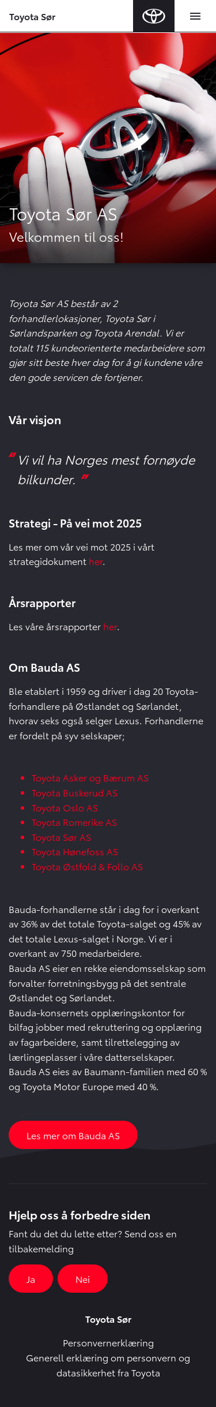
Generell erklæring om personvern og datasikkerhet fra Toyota (108, 1364)
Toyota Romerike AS (74, 821)
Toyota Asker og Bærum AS (90, 777)
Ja (30, 1278)
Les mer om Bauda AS (73, 1135)
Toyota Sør (32, 16)
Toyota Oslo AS (65, 807)
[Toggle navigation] (195, 16)
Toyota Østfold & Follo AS (87, 866)
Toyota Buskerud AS (75, 792)
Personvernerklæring (108, 1342)
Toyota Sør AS (61, 836)
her (96, 560)
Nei (82, 1278)
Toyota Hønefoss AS (75, 851)
